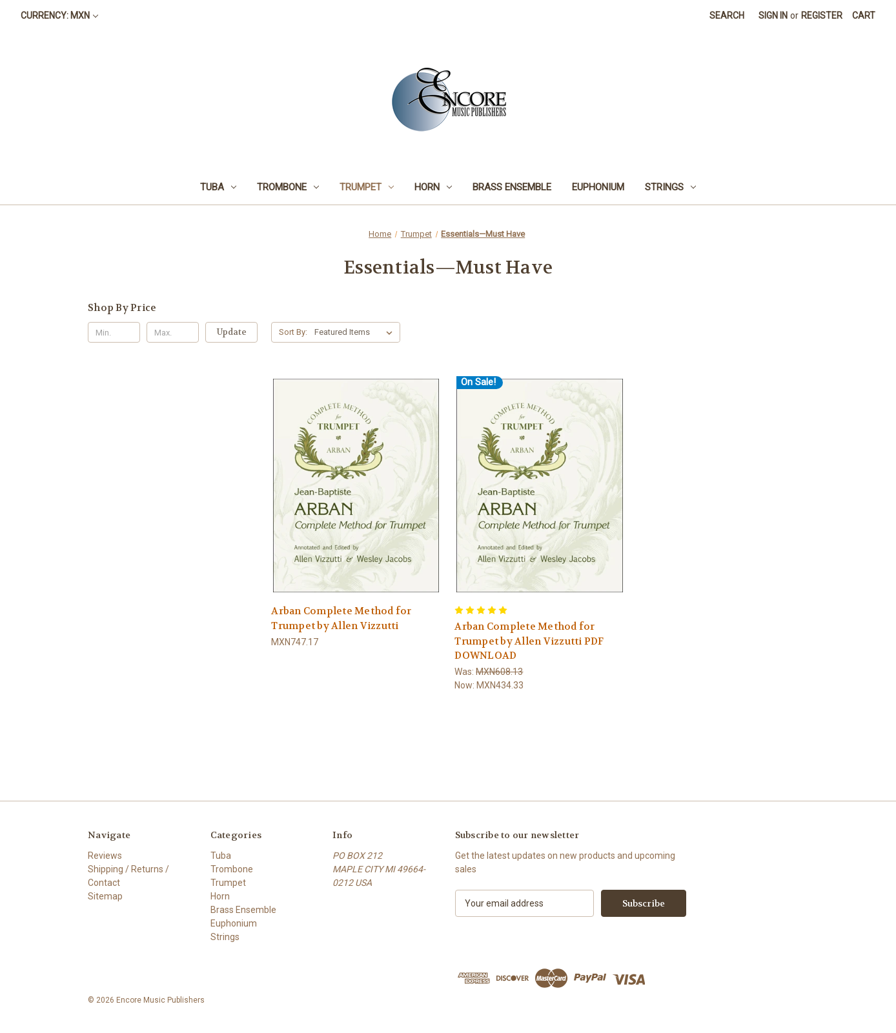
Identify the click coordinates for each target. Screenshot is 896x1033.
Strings (670, 187)
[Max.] (173, 332)
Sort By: (293, 332)
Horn (433, 187)
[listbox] (356, 332)
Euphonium (598, 187)
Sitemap (105, 896)
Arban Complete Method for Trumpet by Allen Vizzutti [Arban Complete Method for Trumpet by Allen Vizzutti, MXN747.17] (341, 618)
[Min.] (114, 332)
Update (232, 331)
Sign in (773, 15)
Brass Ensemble (512, 187)
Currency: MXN (59, 15)
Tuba (218, 187)
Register (821, 15)
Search (726, 15)
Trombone (288, 187)
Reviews (105, 855)
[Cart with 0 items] (863, 16)
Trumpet (367, 187)
